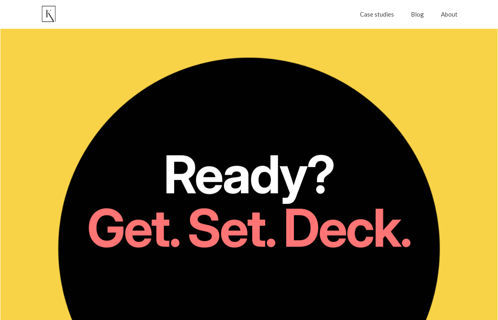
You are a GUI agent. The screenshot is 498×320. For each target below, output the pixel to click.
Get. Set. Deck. (249, 229)
